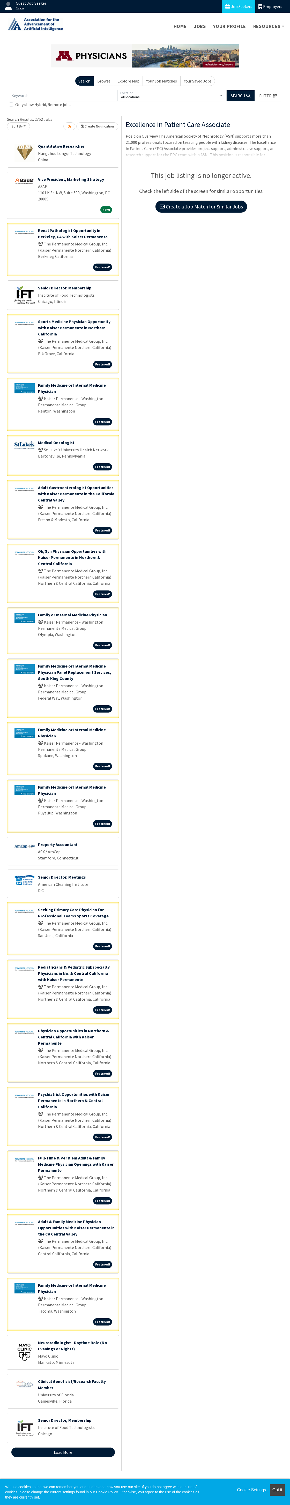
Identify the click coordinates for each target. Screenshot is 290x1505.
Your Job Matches (161, 81)
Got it (277, 1490)
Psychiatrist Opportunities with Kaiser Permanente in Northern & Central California (74, 1100)
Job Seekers (238, 6)
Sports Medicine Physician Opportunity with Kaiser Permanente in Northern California (74, 327)
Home (180, 26)
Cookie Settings (251, 1490)
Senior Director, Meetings (62, 877)
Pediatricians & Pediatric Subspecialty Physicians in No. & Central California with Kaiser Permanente (74, 973)
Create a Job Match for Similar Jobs (201, 206)
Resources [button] (266, 26)
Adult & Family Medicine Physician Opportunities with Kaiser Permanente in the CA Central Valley (76, 1228)
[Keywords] (63, 95)
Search (84, 81)
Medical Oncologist (56, 442)
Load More (63, 1452)
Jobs (200, 26)
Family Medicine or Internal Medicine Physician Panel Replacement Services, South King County (74, 672)
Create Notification (97, 126)
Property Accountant (58, 844)
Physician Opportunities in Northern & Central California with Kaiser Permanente (73, 1037)
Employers (270, 6)
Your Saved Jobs (198, 81)
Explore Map (128, 81)
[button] (268, 95)
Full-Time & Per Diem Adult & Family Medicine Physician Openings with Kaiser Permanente (76, 1164)
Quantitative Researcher (61, 146)
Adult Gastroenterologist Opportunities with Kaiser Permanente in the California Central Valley (76, 494)
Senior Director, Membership (64, 287)
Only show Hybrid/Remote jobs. (43, 104)
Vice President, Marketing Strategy (71, 179)
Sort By (17, 126)
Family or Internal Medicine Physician (72, 614)
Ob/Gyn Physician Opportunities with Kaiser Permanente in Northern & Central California (72, 557)
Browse (103, 81)
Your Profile (229, 26)
